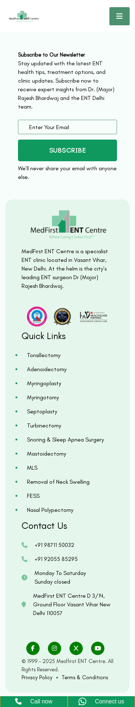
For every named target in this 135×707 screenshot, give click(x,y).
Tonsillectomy (43, 355)
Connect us (101, 701)
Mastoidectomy (46, 453)
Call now (33, 701)
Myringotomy (43, 397)
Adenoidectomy (47, 369)
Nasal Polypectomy (50, 509)
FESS (33, 495)
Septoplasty (42, 411)
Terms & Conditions (85, 677)
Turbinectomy (44, 425)
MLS (32, 467)
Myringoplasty (44, 383)
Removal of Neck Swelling (58, 481)
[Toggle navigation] (119, 16)
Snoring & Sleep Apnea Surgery (65, 439)
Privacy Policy (37, 677)
